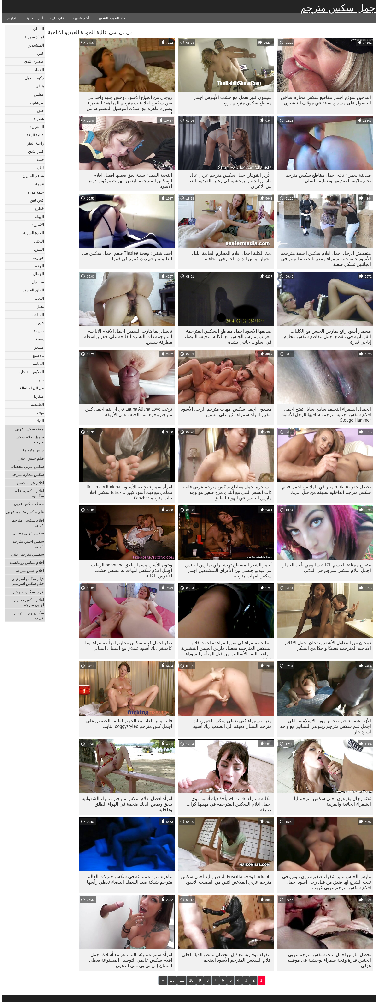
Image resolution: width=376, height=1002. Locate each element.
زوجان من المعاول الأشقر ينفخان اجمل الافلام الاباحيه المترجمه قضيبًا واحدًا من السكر (326, 645)
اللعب (37, 298)
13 (170, 980)
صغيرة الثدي (32, 61)
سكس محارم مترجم (25, 474)
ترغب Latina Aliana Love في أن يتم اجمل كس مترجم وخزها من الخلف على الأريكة (126, 411)
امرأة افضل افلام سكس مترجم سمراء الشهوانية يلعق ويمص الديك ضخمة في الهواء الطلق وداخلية (125, 804)
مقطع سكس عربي (27, 503)
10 (189, 980)
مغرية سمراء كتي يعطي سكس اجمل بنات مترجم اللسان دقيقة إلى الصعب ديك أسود (230, 723)
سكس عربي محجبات (25, 466)
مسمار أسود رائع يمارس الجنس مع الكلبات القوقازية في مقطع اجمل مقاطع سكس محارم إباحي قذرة (325, 336)
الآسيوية (35, 224)
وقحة (37, 339)
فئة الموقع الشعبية (108, 18)
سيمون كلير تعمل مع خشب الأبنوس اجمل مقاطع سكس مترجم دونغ (230, 100)
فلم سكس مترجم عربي (23, 512)
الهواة (37, 216)
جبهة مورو (33, 192)
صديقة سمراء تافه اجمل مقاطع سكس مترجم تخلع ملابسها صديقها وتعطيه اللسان (326, 177)
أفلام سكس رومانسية (24, 562)
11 (179, 980)
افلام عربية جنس (28, 482)
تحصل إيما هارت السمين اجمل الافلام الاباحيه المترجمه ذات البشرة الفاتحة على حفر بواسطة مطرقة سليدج (126, 336)
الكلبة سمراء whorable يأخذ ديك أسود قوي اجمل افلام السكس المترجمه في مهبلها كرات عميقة (227, 804)
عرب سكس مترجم (26, 591)
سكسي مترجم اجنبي (25, 554)
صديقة (36, 330)
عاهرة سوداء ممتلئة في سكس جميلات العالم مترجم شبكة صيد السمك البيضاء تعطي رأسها (127, 879)
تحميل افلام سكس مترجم (27, 439)
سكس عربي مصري (26, 533)
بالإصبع (36, 355)
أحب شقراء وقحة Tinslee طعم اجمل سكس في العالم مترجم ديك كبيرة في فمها (125, 255)
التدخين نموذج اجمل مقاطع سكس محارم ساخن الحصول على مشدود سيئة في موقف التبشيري (324, 100)
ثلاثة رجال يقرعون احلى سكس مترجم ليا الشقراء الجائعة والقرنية (330, 801)
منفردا (37, 396)
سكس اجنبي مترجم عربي (26, 543)
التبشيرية (34, 126)
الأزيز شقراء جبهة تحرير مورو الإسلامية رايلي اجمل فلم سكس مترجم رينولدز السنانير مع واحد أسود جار (323, 726)
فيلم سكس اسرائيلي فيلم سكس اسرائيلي (25, 581)
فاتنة (38, 159)
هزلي (37, 86)
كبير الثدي (34, 151)
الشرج (37, 249)
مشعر (37, 347)
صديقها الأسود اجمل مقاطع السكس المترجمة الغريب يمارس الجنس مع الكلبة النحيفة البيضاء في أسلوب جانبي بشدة (226, 336)
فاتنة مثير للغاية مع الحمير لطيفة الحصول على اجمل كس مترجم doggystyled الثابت (127, 723)
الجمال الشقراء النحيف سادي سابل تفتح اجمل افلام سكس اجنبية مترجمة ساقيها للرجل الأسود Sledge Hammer (324, 414)
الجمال (36, 273)
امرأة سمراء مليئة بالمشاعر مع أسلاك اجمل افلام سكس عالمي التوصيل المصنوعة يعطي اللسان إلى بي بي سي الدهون (128, 960)
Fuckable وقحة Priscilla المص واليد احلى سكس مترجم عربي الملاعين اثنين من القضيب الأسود (224, 879)
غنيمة (37, 184)
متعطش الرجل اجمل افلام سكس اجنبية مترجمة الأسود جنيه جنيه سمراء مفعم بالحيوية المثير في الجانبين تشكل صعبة (324, 258)
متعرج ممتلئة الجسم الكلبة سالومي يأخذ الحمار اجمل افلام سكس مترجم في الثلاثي (324, 567)
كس (38, 53)
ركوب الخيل (32, 77)
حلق (38, 110)
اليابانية (36, 363)
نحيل (38, 306)
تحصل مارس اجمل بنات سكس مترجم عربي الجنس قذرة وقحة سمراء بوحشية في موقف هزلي (327, 960)
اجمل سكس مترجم (337, 8)
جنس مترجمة (31, 450)
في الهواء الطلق (29, 388)
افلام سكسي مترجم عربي (26, 522)
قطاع (37, 208)
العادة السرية (31, 233)
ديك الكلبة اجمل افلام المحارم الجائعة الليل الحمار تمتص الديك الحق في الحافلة (230, 255)
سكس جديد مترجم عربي (27, 615)
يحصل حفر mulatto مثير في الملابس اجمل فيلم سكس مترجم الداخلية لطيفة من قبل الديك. (324, 489)
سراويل (36, 281)
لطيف (37, 167)
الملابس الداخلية (29, 371)
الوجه (37, 265)
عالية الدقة (33, 135)
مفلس (37, 94)
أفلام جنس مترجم (27, 570)
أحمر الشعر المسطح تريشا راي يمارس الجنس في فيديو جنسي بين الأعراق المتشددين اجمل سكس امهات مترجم (226, 570)
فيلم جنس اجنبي (29, 458)
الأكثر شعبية (80, 18)
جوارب (36, 257)
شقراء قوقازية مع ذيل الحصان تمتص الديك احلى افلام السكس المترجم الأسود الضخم (225, 957)
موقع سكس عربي (27, 428)
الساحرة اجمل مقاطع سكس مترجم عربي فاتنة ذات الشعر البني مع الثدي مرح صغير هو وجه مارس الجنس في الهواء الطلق (225, 492)
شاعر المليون (31, 175)
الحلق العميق (31, 290)
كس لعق (35, 200)
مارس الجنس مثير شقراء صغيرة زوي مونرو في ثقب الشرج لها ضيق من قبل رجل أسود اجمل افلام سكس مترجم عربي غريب (324, 882)
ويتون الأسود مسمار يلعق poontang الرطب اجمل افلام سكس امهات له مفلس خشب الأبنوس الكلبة (129, 570)
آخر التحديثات (30, 18)
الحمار (37, 69)
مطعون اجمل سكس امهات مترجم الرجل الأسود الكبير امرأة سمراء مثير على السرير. (224, 411)
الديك (38, 420)
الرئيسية (8, 18)
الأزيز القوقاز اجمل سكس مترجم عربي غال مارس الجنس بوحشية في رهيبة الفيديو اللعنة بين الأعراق (227, 180)
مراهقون (35, 102)
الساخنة (35, 314)
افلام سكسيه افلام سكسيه (27, 493)
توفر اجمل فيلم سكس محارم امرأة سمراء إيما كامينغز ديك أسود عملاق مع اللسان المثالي (126, 645)
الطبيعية (35, 404)
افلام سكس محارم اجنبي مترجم (27, 602)
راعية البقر (33, 143)
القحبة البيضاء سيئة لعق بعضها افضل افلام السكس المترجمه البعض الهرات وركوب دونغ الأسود (128, 180)
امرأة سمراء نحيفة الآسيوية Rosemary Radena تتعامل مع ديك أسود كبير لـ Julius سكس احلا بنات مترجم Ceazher (127, 492)
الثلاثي (37, 241)
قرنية (37, 322)
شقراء (37, 118)
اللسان (36, 28)
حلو (39, 379)
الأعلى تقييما (56, 18)
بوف (38, 412)
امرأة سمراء (32, 37)
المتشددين (33, 45)
